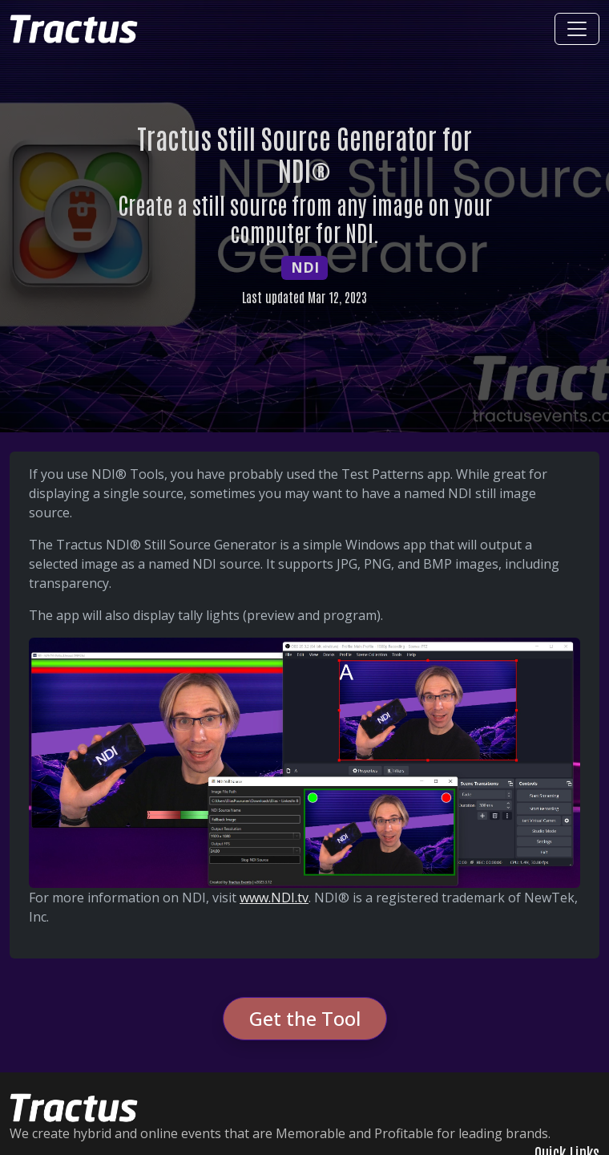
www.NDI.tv (274, 897)
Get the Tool (305, 1018)
